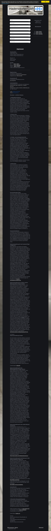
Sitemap (16, 527)
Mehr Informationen (11, 3)
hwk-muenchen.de (14, 92)
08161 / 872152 (17, 66)
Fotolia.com (18, 513)
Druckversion (11, 527)
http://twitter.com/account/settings (16, 484)
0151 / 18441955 (17, 65)
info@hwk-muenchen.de (15, 91)
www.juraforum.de (25, 508)
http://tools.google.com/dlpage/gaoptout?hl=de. (19, 331)
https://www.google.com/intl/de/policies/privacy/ (19, 455)
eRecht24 (18, 365)
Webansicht (41, 527)
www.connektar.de (22, 509)
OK (45, 1)
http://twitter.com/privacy (14, 479)
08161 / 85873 (39, 31)
